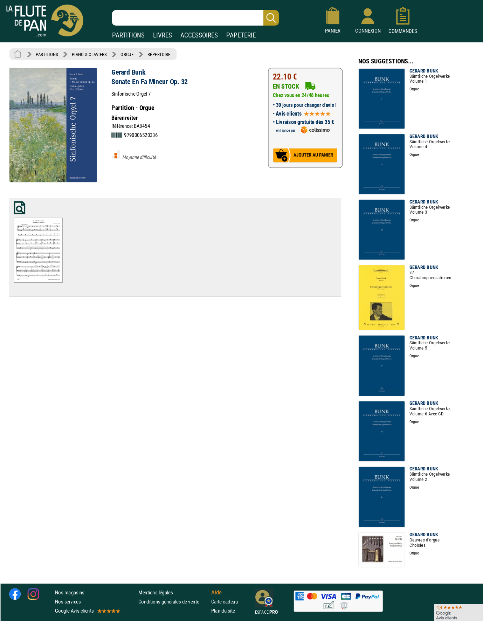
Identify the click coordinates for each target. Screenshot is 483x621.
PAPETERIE (241, 35)
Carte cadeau (224, 602)
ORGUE (126, 54)
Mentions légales (155, 592)
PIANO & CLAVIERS (89, 54)
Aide (216, 592)
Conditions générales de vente (173, 602)
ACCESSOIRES (199, 35)
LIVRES (162, 35)
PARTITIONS (128, 35)
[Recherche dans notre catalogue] (195, 18)
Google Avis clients (87, 611)
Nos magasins (69, 592)
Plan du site (223, 611)
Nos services (68, 602)
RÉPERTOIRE (159, 54)
